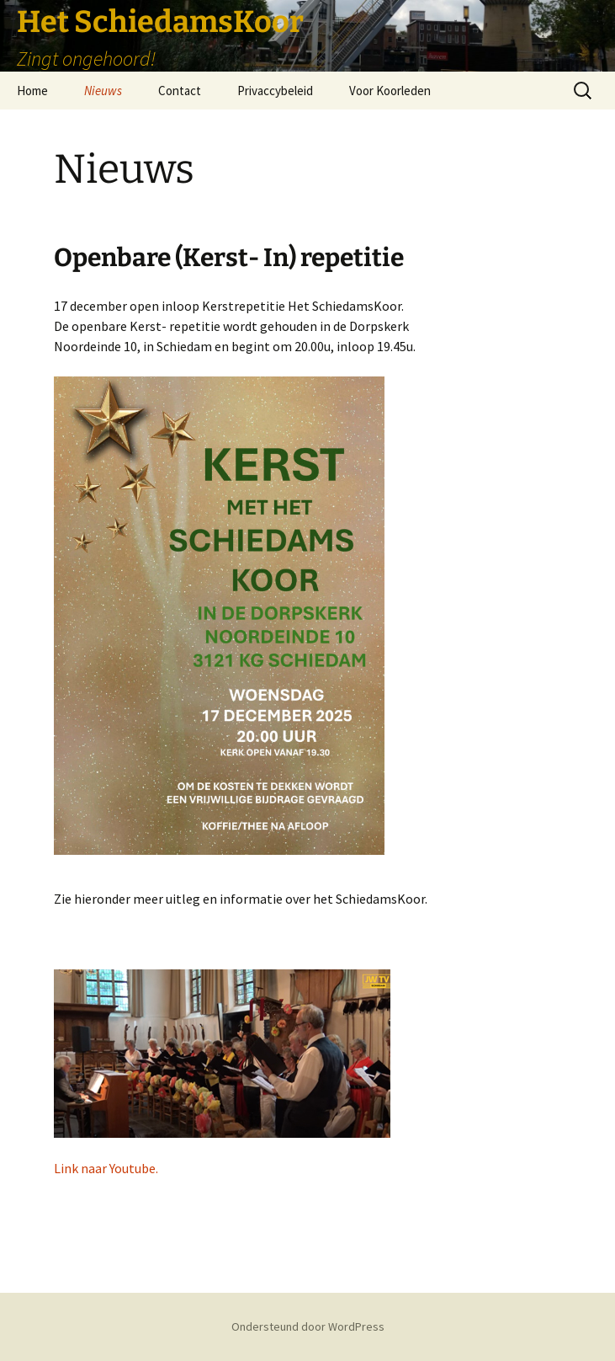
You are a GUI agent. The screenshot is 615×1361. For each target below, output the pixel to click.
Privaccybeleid (275, 91)
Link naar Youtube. (106, 1168)
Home (32, 91)
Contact (179, 91)
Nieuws (103, 91)
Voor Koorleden (390, 91)
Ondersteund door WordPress (307, 1326)
